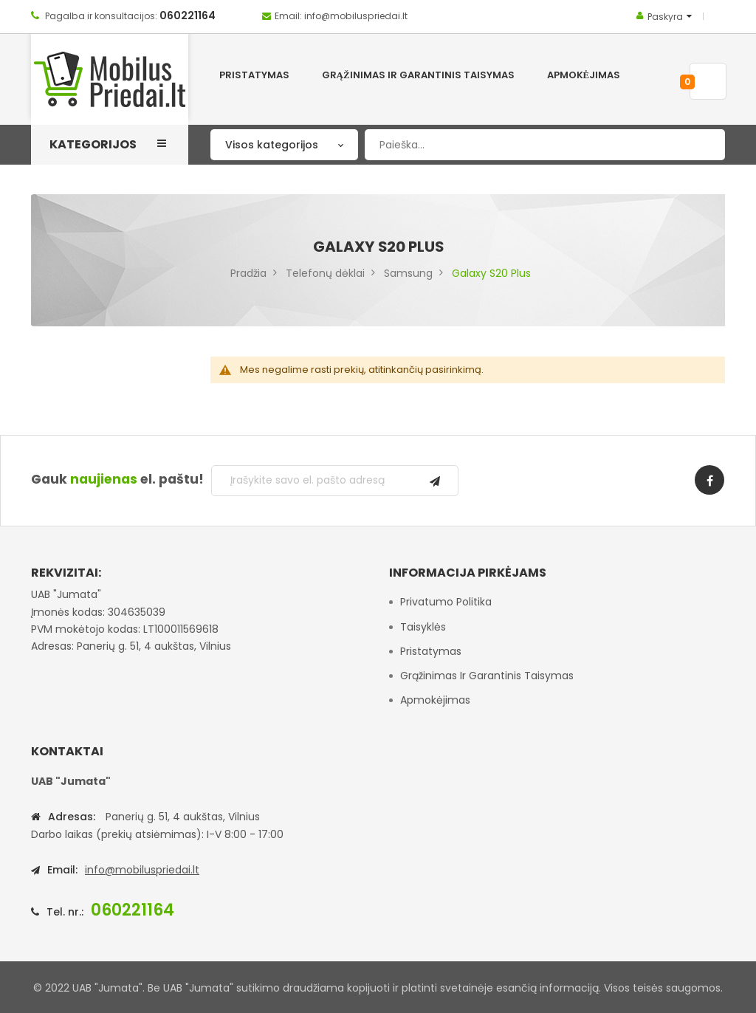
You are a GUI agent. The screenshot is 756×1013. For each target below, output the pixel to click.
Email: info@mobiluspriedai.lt (341, 16)
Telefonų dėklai (325, 273)
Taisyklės (423, 626)
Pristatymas (430, 651)
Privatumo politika (446, 601)
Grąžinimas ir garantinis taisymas (487, 675)
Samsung (408, 273)
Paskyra (665, 16)
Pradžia (248, 273)
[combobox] (545, 144)
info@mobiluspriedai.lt (142, 869)
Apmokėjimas (435, 700)
